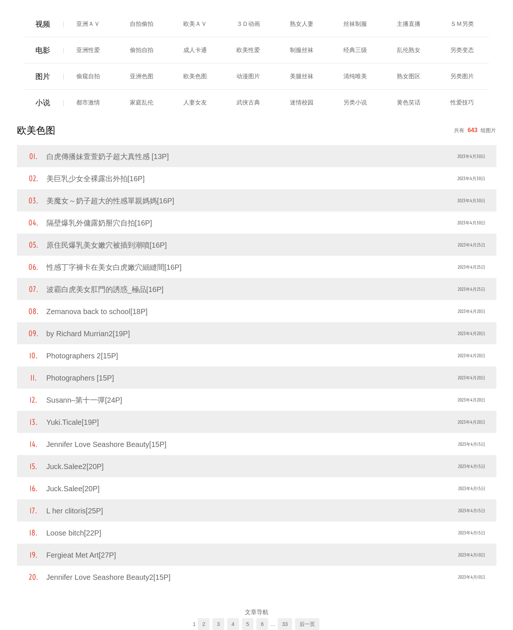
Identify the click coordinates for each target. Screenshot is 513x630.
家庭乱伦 (141, 102)
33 (285, 624)
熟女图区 (408, 76)
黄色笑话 (408, 102)
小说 (42, 103)
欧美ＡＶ (195, 24)
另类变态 (462, 50)
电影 (42, 50)
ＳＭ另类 (462, 24)
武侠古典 (248, 102)
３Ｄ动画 (248, 24)
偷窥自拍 (88, 76)
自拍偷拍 (141, 24)
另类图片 (462, 76)
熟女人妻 (301, 24)
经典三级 (355, 50)
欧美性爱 (248, 50)
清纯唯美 (355, 76)
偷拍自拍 (141, 50)
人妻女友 (195, 102)
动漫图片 (248, 76)
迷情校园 (301, 102)
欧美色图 (195, 76)
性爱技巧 (462, 102)
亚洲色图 (141, 76)
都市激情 (88, 102)
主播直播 (408, 24)
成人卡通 (195, 50)
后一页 (307, 624)
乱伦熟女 (408, 50)
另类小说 (355, 102)
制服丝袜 (301, 50)
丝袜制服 (355, 24)
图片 (42, 76)
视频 (42, 24)
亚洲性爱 (88, 50)
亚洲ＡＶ (88, 24)
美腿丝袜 (301, 76)
